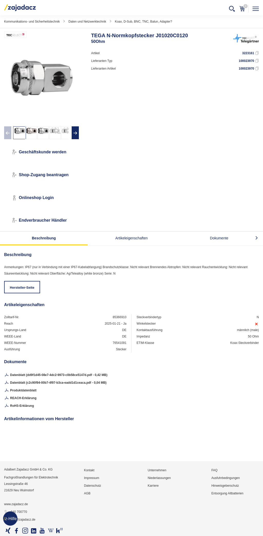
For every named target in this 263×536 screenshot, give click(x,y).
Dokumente (219, 238)
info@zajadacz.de (19, 519)
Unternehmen (157, 470)
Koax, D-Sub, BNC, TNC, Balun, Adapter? (143, 21)
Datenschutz (92, 485)
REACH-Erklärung (20, 398)
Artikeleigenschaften (131, 238)
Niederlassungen (159, 478)
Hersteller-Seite (22, 287)
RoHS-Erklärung (19, 406)
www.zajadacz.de (16, 504)
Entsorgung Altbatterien (227, 493)
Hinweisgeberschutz (225, 485)
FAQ (214, 470)
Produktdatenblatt (20, 390)
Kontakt (89, 470)
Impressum (91, 478)
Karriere (153, 485)
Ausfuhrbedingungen (225, 478)
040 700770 (15, 512)
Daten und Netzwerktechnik (87, 21)
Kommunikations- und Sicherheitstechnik (32, 21)
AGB (87, 493)
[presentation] (7, 132)
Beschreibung (44, 238)
